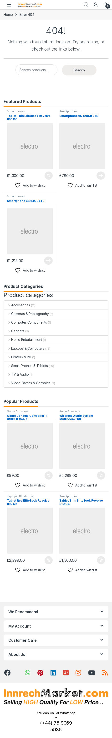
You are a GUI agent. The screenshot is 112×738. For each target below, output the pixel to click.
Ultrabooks (26, 496)
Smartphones (16, 111)
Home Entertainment (23, 340)
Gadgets (14, 331)
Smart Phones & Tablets (26, 366)
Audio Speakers (69, 411)
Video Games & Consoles (27, 383)
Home (8, 14)
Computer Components (25, 322)
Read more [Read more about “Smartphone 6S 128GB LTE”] (101, 176)
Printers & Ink (17, 357)
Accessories (17, 305)
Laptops (12, 496)
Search (85, 4)
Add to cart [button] (49, 176)
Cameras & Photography (26, 314)
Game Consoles (18, 411)
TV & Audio (16, 374)
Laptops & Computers (24, 348)
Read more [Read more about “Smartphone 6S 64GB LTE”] (48, 261)
